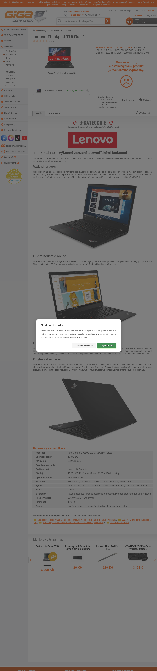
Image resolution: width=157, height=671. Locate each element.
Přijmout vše (107, 345)
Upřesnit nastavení (84, 346)
